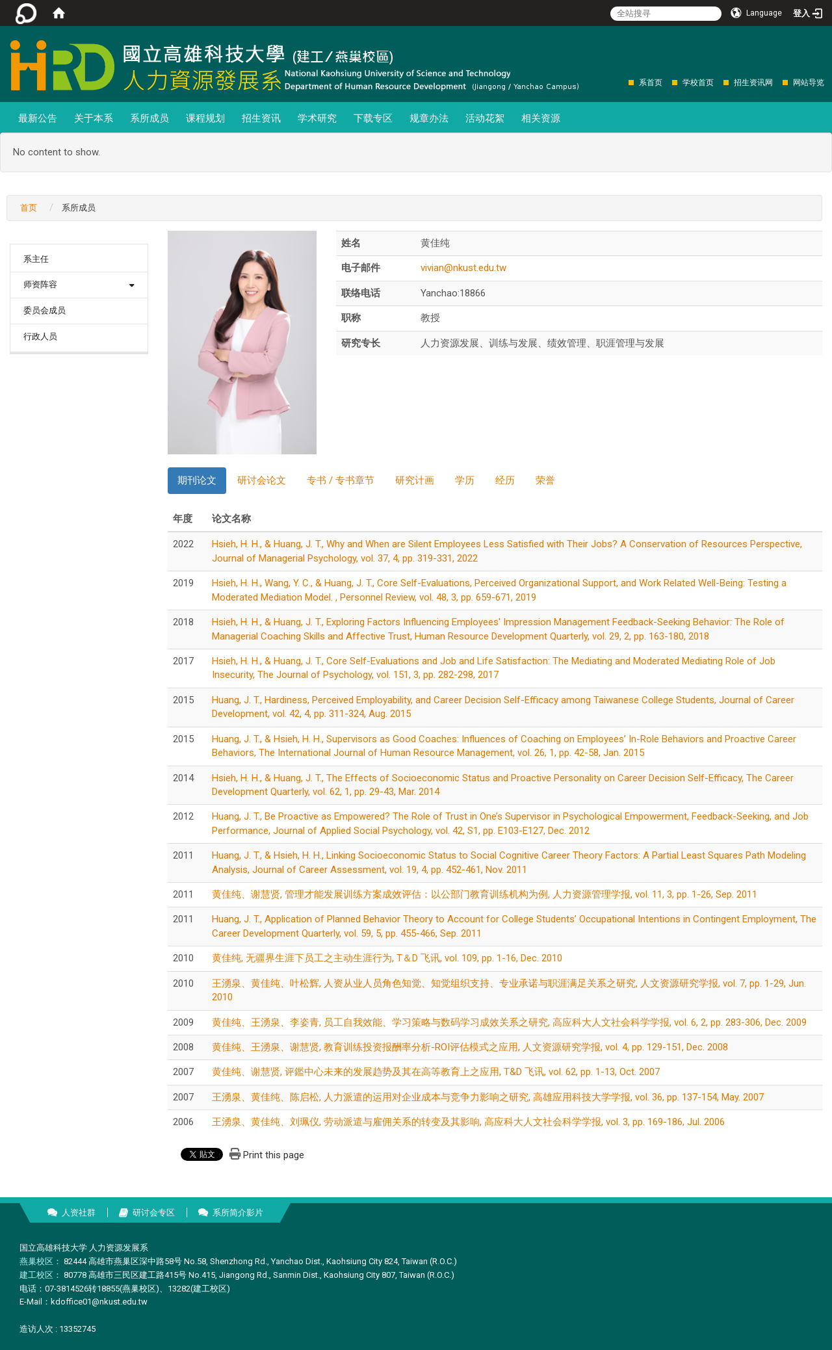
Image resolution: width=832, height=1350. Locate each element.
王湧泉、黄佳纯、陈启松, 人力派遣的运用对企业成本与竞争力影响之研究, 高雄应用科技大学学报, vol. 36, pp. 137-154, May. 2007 (488, 1097)
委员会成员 (44, 310)
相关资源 (540, 118)
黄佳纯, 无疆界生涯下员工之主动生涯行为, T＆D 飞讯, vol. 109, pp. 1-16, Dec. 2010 (387, 958)
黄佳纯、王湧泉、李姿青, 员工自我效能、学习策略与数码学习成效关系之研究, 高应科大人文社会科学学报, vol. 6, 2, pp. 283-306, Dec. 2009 (509, 1022)
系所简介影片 (238, 1212)
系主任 (36, 259)
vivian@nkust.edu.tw (463, 268)
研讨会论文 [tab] (261, 480)
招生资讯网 (753, 82)
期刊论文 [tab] (196, 480)
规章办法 (429, 118)
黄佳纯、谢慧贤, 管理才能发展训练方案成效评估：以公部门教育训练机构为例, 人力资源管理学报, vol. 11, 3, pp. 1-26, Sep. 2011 (484, 894)
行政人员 (40, 336)
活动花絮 (484, 118)
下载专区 (373, 118)
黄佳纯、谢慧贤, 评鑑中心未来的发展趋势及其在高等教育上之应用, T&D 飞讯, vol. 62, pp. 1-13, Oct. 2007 (436, 1072)
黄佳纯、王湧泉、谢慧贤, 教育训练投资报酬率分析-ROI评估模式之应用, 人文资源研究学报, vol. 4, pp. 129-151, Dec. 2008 (470, 1047)
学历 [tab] (464, 480)
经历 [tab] (505, 480)
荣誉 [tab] (545, 480)
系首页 (650, 82)
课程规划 (205, 118)
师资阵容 (40, 284)
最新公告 (37, 118)
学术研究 (317, 118)
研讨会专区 (154, 1212)
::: (622, 82)
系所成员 (149, 118)
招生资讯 (261, 118)
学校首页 (698, 82)
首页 (28, 208)
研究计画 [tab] (414, 480)
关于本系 (93, 118)
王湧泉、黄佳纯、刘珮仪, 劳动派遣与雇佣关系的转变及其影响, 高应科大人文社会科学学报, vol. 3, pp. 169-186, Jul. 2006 (468, 1122)
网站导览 (808, 82)
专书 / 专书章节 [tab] (340, 480)
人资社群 (79, 1212)
